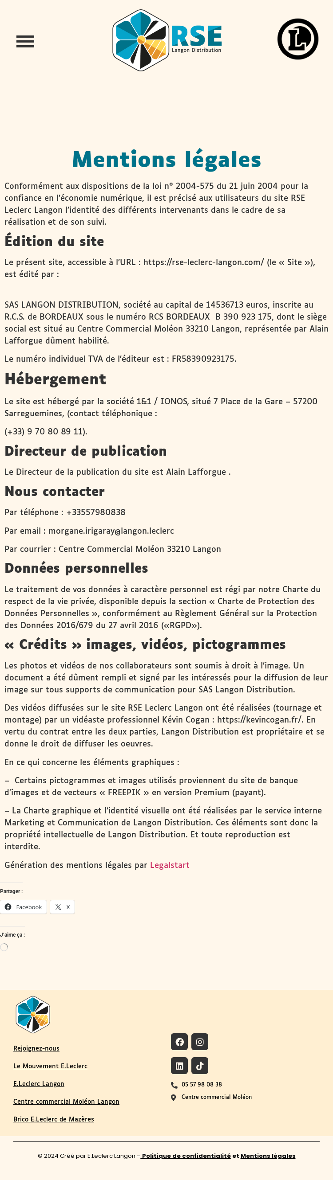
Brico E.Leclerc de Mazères (53, 1120)
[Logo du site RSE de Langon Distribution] (33, 1014)
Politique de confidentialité (186, 1156)
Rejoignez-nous (36, 1049)
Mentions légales (268, 1156)
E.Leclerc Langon (38, 1084)
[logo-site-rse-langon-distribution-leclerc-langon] (166, 40)
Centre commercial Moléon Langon (66, 1102)
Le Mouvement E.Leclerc (50, 1066)
